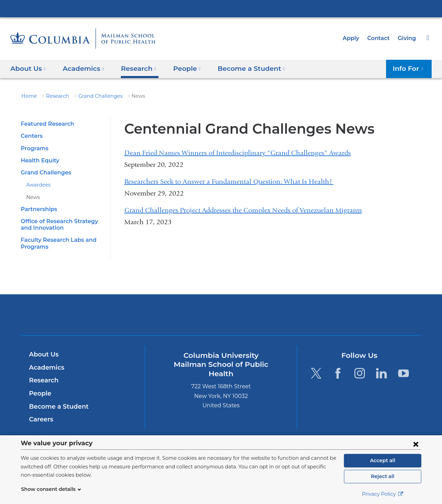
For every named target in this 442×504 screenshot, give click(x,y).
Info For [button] (410, 68)
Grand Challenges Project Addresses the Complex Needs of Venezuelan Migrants (243, 210)
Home (28, 96)
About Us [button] (28, 68)
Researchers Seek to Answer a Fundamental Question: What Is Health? (229, 182)
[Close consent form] (415, 443)
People (39, 393)
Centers (31, 136)
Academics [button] (81, 68)
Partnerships (38, 209)
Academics (45, 367)
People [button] (180, 68)
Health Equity (38, 160)
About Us (43, 354)
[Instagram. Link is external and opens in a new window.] (359, 373)
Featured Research (45, 124)
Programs (34, 148)
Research (54, 96)
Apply (354, 38)
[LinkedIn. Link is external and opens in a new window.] (381, 373)
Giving (407, 38)
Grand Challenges (95, 96)
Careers (40, 419)
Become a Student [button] (241, 68)
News (32, 197)
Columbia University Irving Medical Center (221, 8)
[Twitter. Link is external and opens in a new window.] (315, 373)
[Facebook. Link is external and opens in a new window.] (338, 373)
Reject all (382, 476)
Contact (380, 38)
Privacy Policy (382, 494)
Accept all (382, 460)
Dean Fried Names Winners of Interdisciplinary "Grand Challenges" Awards (237, 153)
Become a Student (56, 406)
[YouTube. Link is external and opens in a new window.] (403, 373)
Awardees (37, 185)
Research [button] (134, 68)
